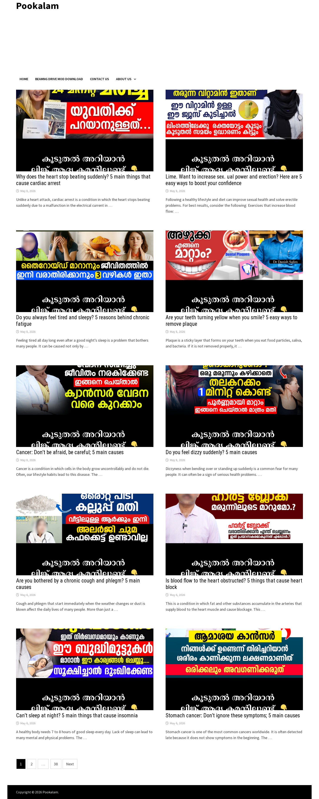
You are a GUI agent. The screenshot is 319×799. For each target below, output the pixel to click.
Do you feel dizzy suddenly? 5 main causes (211, 452)
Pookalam (50, 792)
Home (24, 79)
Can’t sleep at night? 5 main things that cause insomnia (77, 715)
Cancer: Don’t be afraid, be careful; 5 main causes (70, 452)
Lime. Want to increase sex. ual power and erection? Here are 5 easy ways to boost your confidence (234, 180)
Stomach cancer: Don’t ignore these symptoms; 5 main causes (233, 715)
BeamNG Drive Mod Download (59, 79)
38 (56, 763)
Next (70, 763)
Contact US (99, 79)
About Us (123, 79)
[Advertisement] (159, 44)
